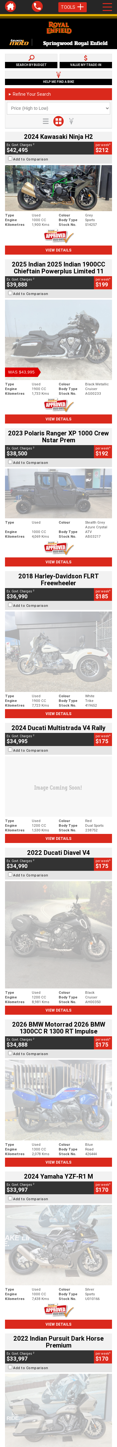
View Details (58, 250)
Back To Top (58, 1288)
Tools (72, 7)
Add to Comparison (30, 159)
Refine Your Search (29, 94)
